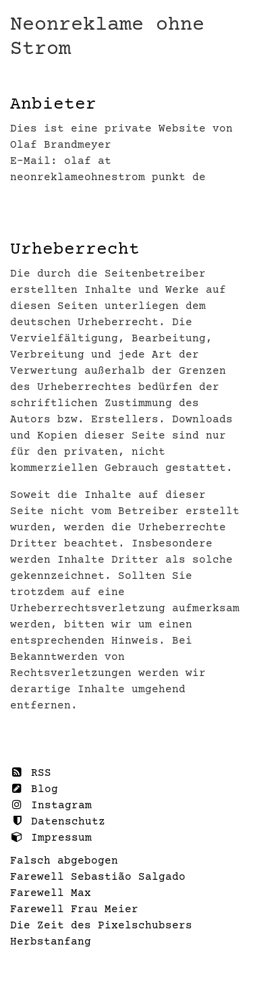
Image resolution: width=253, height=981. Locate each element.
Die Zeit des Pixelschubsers (101, 926)
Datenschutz (57, 821)
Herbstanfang (50, 942)
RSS (30, 772)
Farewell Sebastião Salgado (98, 877)
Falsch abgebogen (64, 861)
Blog (34, 789)
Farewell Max (50, 893)
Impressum (51, 837)
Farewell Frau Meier (74, 909)
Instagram (51, 805)
